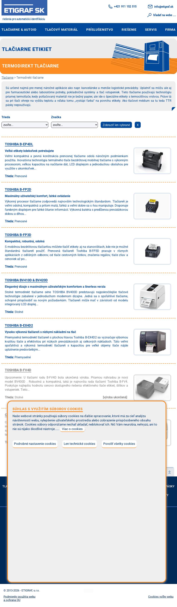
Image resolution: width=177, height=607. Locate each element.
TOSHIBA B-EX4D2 (19, 325)
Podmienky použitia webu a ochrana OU (19, 598)
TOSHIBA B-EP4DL (19, 144)
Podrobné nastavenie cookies (35, 444)
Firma (170, 29)
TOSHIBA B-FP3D (18, 235)
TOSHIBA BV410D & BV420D (26, 280)
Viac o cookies (72, 429)
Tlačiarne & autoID (18, 29)
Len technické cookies (79, 444)
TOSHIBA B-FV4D (18, 370)
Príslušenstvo (99, 29)
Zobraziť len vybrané (116, 125)
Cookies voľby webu (160, 596)
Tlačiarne (7, 77)
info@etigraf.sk (163, 6)
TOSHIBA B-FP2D (18, 189)
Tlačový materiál (61, 29)
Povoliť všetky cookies (119, 444)
